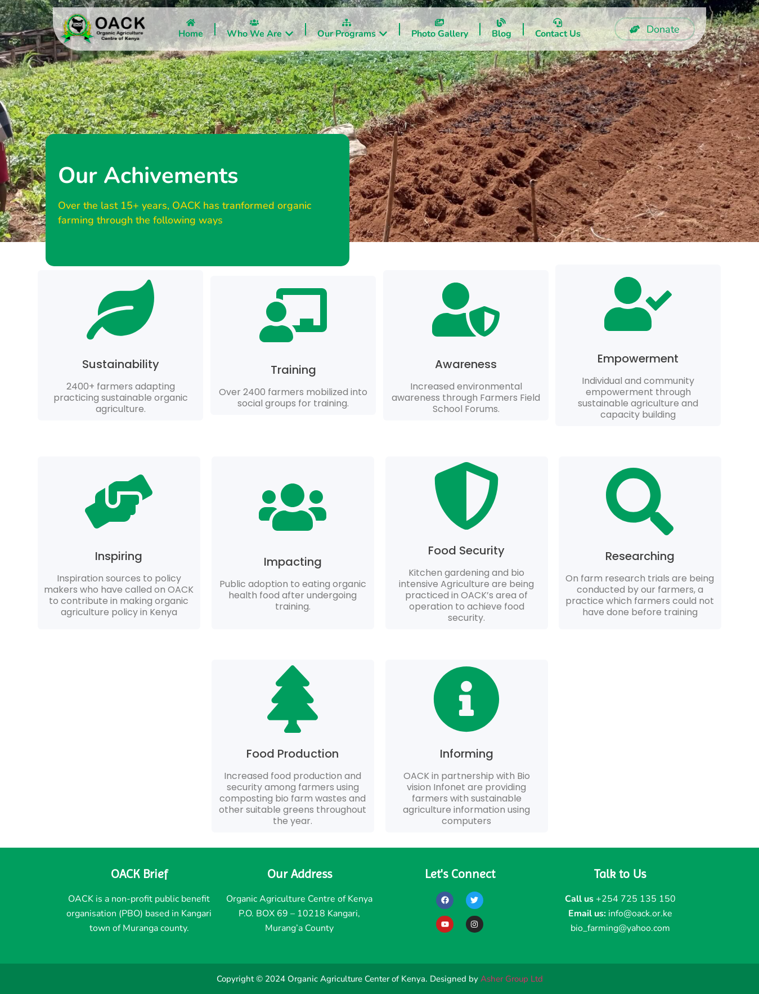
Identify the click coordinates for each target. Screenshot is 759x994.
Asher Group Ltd (511, 978)
